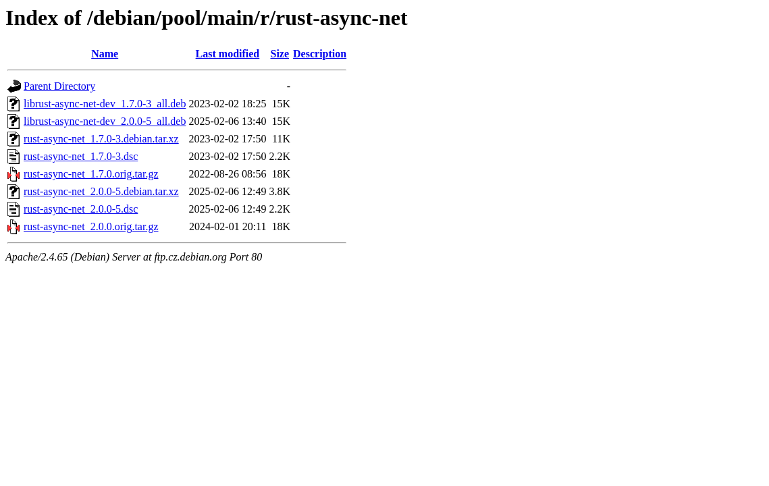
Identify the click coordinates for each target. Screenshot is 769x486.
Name (104, 53)
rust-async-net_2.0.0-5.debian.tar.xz (101, 191)
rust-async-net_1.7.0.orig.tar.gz (91, 174)
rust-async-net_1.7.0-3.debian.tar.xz (101, 138)
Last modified (228, 53)
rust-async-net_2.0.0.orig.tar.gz (91, 226)
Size (279, 53)
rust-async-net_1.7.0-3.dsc (81, 156)
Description (319, 53)
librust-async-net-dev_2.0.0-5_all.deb (105, 121)
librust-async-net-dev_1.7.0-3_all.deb (105, 103)
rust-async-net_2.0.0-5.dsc (81, 209)
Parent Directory (59, 86)
